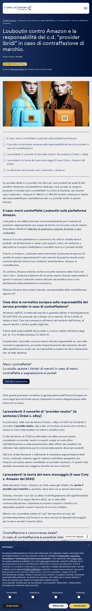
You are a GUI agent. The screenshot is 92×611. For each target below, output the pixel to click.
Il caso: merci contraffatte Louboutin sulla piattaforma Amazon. (42, 138)
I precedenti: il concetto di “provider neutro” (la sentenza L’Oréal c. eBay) (47, 154)
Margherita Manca (18, 69)
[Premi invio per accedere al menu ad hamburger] (85, 7)
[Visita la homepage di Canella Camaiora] (18, 8)
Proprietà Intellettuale (15, 64)
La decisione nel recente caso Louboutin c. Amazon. (36, 170)
